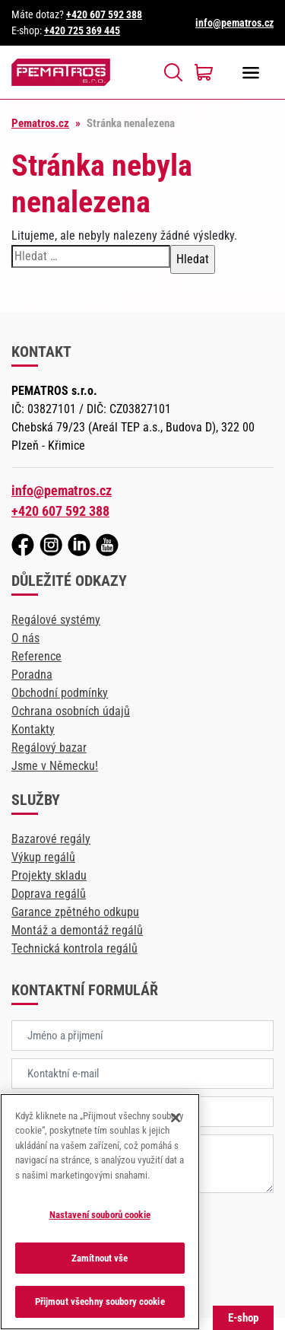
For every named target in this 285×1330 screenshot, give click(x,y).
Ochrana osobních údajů (70, 711)
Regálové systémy (55, 619)
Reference (36, 656)
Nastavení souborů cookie (99, 1214)
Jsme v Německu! (54, 766)
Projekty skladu (49, 875)
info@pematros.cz (234, 23)
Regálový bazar (49, 747)
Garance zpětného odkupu (75, 912)
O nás (25, 638)
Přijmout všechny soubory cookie (100, 1301)
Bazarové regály (50, 839)
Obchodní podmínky (59, 693)
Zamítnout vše (99, 1258)
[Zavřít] (175, 1117)
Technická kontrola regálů (74, 948)
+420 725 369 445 (82, 30)
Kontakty (33, 729)
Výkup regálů (43, 857)
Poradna (31, 674)
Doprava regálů (48, 893)
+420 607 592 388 (104, 14)
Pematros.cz (40, 123)
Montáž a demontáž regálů (77, 930)
